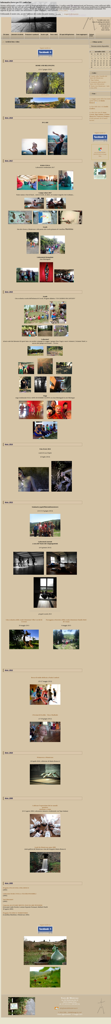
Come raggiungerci (81, 34)
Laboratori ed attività (17, 34)
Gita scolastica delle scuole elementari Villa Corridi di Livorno (24, 623)
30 (91, 67)
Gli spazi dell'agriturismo (67, 34)
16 (91, 63)
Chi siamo (6, 34)
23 (91, 65)
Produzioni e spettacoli (32, 34)
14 (106, 61)
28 (106, 65)
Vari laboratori (8, 903)
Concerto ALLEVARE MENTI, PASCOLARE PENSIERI (22, 909)
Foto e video (54, 34)
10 (94, 61)
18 (98, 63)
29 (110, 65)
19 (100, 63)
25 (98, 65)
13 (104, 61)
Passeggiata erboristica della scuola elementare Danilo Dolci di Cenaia (66, 623)
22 (110, 63)
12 (100, 61)
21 (106, 63)
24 (94, 65)
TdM (64, 1016)
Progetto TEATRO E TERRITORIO (15, 916)
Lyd (80, 1016)
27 (104, 65)
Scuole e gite (44, 34)
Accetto (58, 14)
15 (110, 61)
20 (104, 63)
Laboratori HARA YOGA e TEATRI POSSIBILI (19, 897)
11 (98, 61)
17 (94, 63)
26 (100, 65)
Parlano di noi (91, 35)
